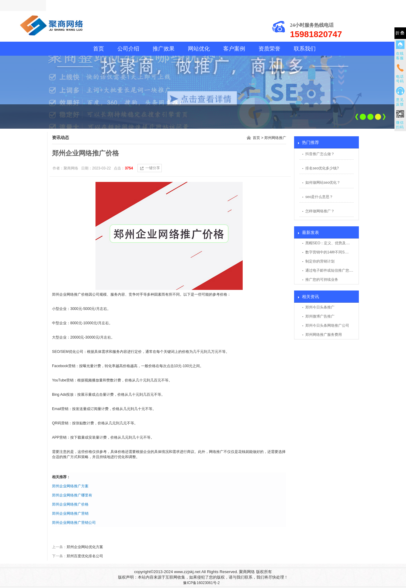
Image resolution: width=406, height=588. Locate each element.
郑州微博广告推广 (320, 316)
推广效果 (164, 49)
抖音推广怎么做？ (320, 154)
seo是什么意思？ (319, 197)
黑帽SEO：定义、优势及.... (327, 243)
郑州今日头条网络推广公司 (327, 325)
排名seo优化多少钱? (322, 168)
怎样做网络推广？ (320, 211)
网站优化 (199, 49)
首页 (98, 49)
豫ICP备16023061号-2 (201, 583)
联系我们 (305, 49)
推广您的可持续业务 (321, 279)
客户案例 (234, 49)
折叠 (400, 33)
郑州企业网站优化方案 (85, 547)
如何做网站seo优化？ (322, 182)
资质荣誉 (269, 49)
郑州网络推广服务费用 (323, 334)
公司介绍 (128, 49)
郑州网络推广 (275, 138)
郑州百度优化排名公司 (85, 556)
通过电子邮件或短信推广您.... (329, 270)
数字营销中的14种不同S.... (327, 252)
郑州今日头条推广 (320, 307)
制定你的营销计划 (320, 261)
